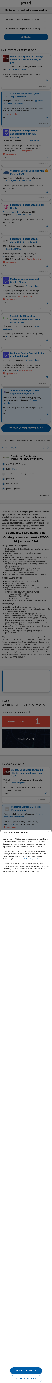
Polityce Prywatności (31, 859)
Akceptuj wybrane (26, 1379)
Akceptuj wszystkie (26, 1371)
